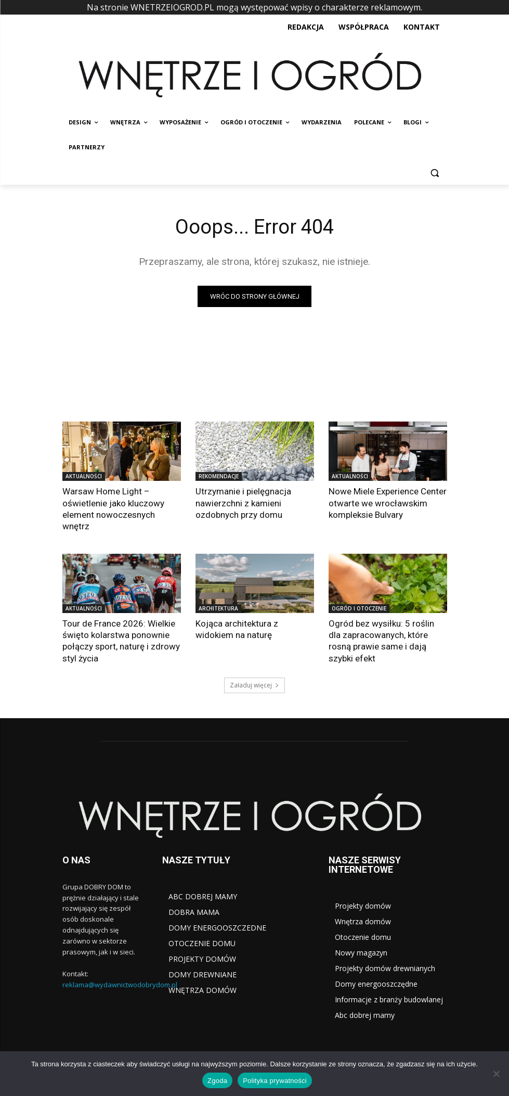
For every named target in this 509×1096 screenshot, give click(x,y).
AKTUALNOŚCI (84, 476)
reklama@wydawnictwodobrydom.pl (119, 984)
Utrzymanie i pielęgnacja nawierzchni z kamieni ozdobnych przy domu (243, 502)
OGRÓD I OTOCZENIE (359, 608)
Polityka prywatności (275, 1081)
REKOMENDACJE (219, 476)
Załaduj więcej (254, 684)
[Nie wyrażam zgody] (496, 1073)
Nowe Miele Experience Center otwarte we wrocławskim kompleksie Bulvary (387, 502)
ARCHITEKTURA (218, 608)
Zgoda (217, 1081)
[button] (435, 172)
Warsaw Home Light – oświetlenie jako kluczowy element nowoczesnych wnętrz (113, 508)
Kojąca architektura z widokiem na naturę (236, 629)
